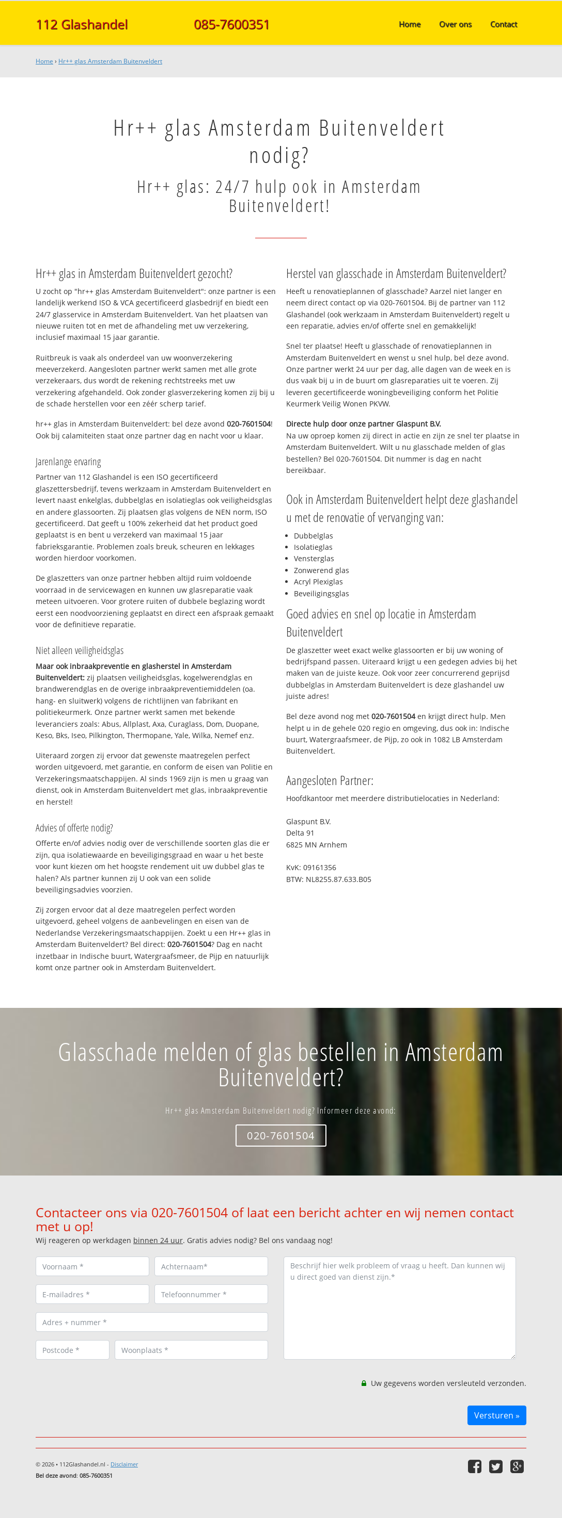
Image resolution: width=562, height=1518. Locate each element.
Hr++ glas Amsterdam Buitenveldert (110, 61)
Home (44, 61)
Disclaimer (124, 1464)
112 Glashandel (82, 23)
